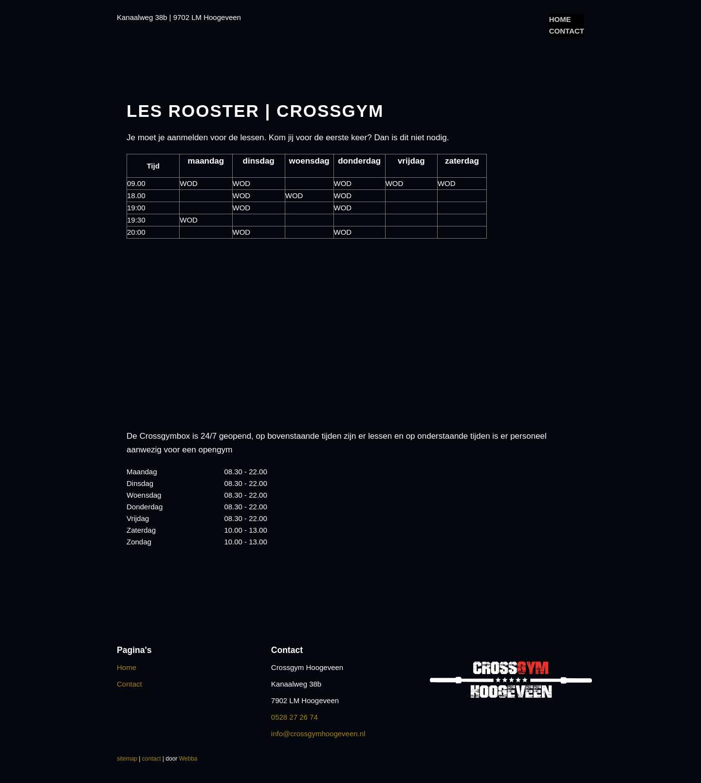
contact (151, 758)
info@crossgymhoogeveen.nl (318, 733)
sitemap (127, 758)
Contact (566, 31)
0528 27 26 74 (294, 717)
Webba (188, 758)
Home (560, 19)
